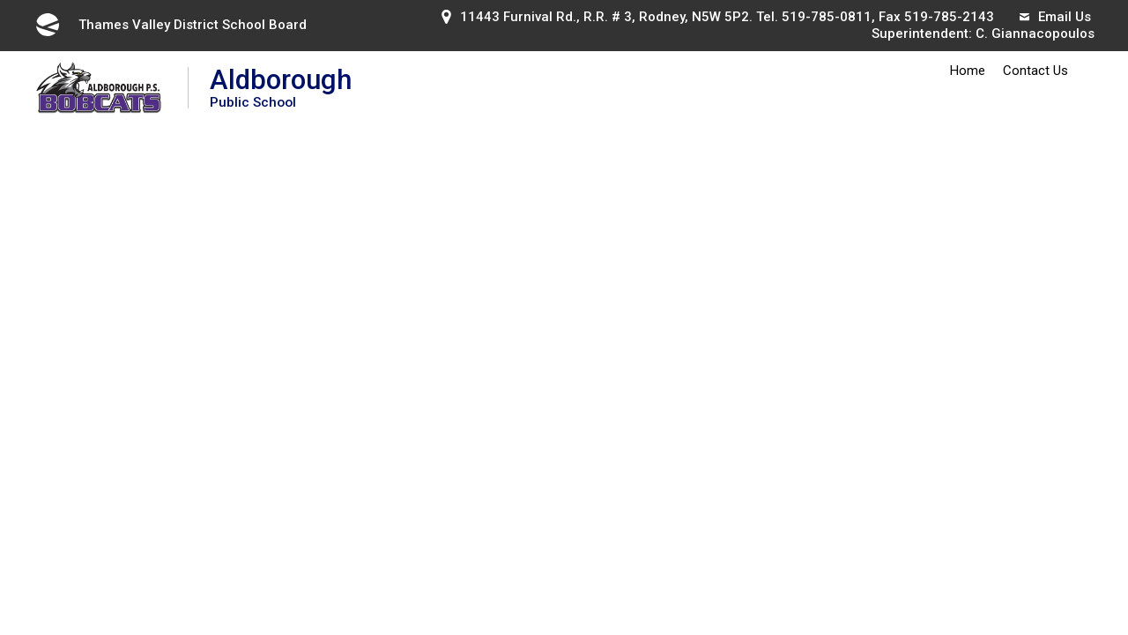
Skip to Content (0, 0)
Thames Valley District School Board (170, 24)
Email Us (1055, 17)
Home (967, 70)
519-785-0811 (827, 17)
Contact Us (1035, 70)
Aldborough (281, 87)
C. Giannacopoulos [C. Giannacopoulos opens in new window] (1035, 33)
